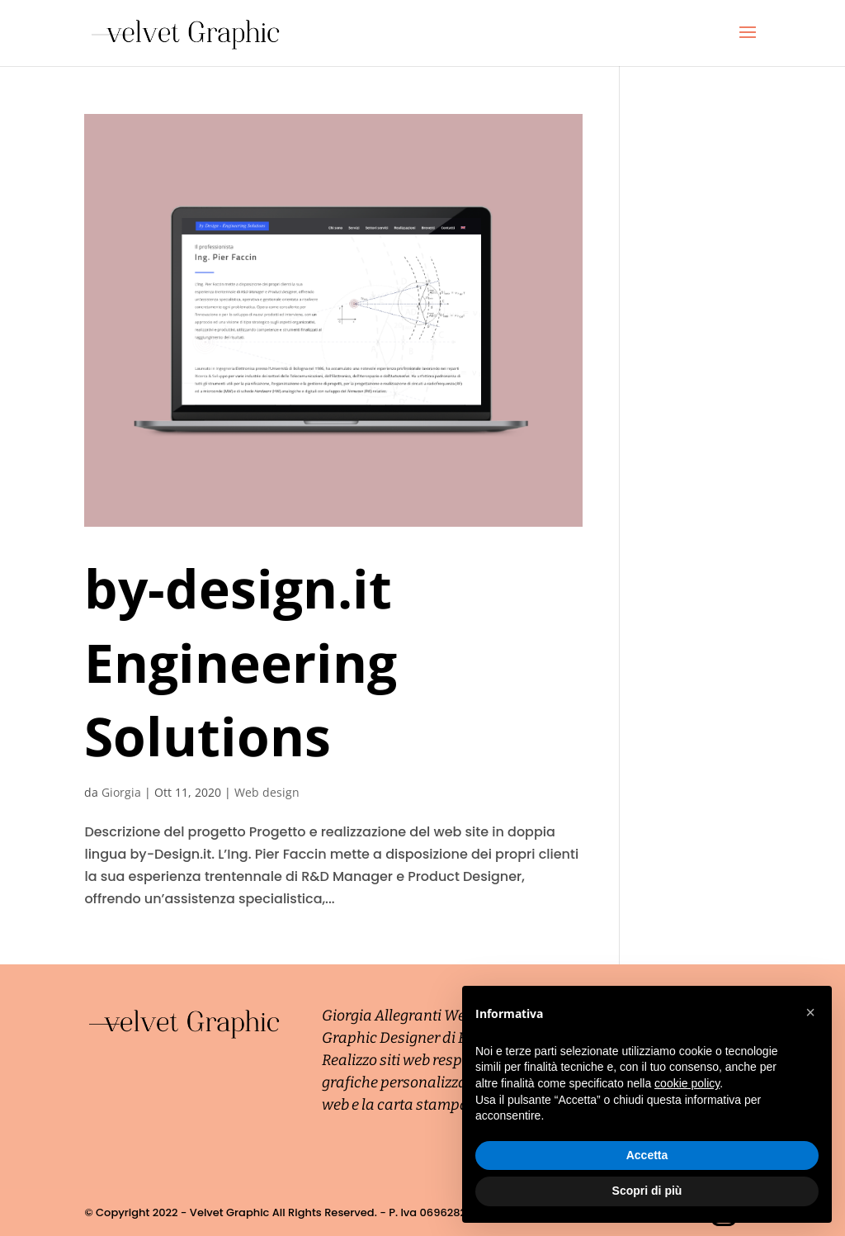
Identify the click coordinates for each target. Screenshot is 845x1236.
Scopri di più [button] (647, 1190)
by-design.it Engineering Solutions (240, 662)
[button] (810, 1012)
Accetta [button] (647, 1155)
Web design (267, 792)
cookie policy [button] (687, 1083)
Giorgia (121, 792)
